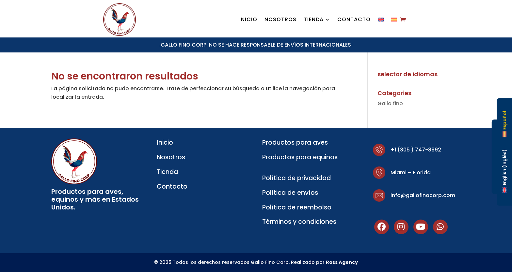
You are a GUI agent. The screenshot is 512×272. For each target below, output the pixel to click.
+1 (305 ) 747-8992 (416, 149)
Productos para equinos (300, 157)
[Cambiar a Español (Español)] (504, 124)
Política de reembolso (296, 207)
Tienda (314, 20)
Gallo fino (390, 103)
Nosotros (280, 20)
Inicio (248, 20)
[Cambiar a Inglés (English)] (504, 171)
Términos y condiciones (299, 221)
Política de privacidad (296, 178)
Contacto (354, 20)
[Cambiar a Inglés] (381, 20)
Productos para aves (295, 142)
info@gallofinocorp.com (423, 195)
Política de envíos (290, 192)
